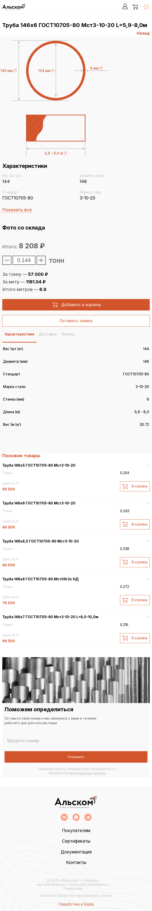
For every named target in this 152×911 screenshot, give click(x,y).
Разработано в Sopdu (76, 904)
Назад (143, 33)
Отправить (75, 757)
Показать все (17, 210)
